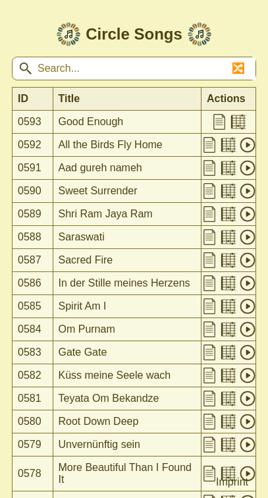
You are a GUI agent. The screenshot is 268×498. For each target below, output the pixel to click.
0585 (29, 306)
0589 (29, 213)
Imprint (232, 481)
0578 (29, 473)
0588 (29, 236)
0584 (29, 329)
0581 (29, 398)
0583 (29, 352)
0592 (29, 144)
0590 (29, 190)
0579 (29, 444)
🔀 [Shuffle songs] (238, 68)
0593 (29, 121)
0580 (29, 421)
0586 (29, 283)
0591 (29, 167)
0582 (29, 375)
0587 (29, 259)
